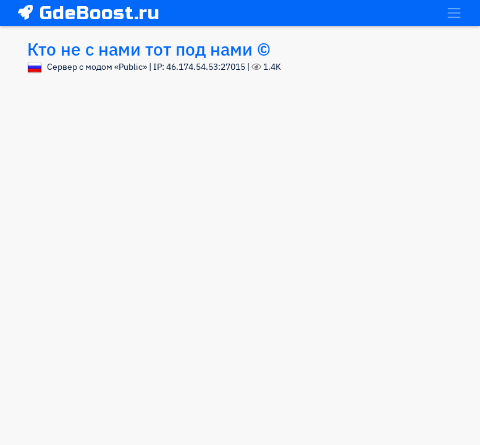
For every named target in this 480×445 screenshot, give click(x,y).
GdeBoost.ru (89, 13)
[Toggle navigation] (454, 13)
